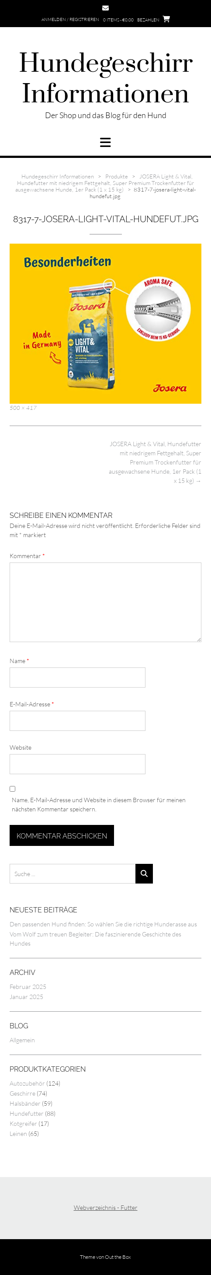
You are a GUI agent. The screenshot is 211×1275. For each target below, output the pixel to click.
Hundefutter (27, 1113)
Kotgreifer (23, 1123)
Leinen (18, 1133)
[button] (105, 142)
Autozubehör (27, 1083)
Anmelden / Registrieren (70, 19)
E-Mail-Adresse (32, 704)
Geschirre (22, 1093)
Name (19, 660)
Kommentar (27, 555)
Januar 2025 (26, 996)
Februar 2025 (28, 986)
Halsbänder (25, 1103)
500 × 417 (23, 407)
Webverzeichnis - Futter (106, 1207)
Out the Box (118, 1257)
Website (20, 747)
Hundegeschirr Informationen (106, 79)
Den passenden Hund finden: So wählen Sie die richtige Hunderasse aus (103, 924)
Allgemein (22, 1040)
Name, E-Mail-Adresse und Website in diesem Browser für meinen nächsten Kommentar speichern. (99, 804)
